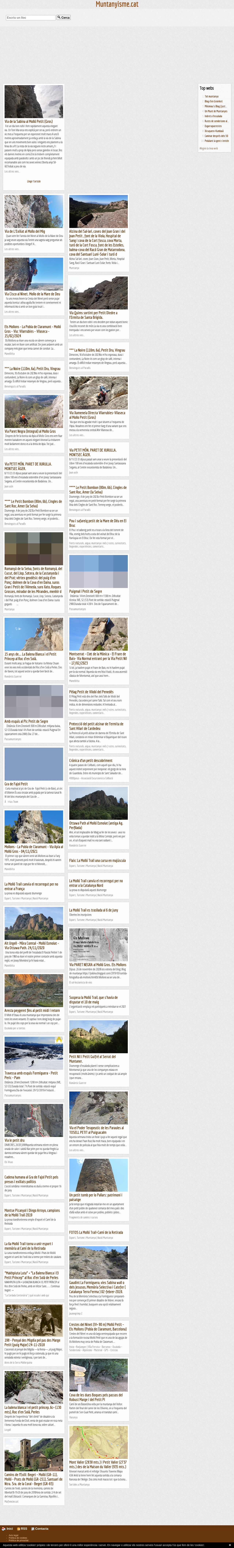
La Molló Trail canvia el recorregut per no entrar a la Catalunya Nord (96, 883)
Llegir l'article (34, 181)
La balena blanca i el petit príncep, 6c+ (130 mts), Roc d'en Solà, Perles (33, 1409)
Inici (9, 1528)
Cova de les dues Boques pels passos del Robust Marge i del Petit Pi (96, 1397)
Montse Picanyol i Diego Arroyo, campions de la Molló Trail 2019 (32, 1212)
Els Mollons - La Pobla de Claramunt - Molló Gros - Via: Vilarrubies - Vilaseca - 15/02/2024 (33, 331)
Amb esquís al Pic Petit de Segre (26, 721)
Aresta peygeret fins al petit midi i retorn (32, 1010)
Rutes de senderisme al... (217, 121)
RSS (22, 1528)
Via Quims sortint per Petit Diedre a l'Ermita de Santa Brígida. (93, 315)
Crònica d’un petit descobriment (90, 760)
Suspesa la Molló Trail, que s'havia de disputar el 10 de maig (93, 999)
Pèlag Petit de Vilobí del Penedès (91, 691)
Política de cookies (18, 1538)
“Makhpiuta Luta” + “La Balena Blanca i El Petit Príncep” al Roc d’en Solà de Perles (32, 1275)
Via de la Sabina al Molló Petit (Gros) (29, 121)
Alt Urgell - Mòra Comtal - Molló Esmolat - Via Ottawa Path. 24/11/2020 (32, 945)
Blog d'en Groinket (214, 101)
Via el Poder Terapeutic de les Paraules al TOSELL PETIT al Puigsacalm (96, 1130)
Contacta (39, 1528)
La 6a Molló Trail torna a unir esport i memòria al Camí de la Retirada (29, 1245)
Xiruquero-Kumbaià (214, 131)
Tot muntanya (211, 96)
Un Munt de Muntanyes (216, 111)
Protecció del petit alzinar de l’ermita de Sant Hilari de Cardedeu (96, 726)
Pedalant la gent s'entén (217, 140)
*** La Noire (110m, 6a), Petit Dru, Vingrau (97, 350)
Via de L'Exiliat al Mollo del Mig (25, 231)
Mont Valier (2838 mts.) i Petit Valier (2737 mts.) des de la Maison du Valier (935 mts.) (98, 1464)
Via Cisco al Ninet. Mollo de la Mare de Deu (32, 294)
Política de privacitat (18, 1540)
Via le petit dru (14, 1140)
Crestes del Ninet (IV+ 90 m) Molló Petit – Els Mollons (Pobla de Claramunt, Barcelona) (98, 1326)
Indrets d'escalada (213, 116)
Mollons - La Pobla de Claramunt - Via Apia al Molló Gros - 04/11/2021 (34, 848)
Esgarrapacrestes (213, 126)
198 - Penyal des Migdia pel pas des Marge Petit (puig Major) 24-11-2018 (32, 1342)
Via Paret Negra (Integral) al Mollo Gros (30, 431)
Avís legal (13, 1535)
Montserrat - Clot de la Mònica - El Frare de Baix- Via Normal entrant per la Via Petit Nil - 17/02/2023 (98, 658)
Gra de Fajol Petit (16, 784)
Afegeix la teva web (209, 148)
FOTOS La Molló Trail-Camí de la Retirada (96, 1232)
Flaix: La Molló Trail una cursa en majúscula (97, 860)
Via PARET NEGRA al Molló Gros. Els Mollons (97, 964)
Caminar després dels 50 (216, 136)
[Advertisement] (117, 55)
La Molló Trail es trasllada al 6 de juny (93, 910)
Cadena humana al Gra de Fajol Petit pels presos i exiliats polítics (31, 1179)
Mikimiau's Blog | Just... (216, 106)
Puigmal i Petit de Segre (85, 591)
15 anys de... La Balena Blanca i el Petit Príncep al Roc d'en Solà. (30, 656)
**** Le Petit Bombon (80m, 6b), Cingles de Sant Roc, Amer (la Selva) (98, 489)
